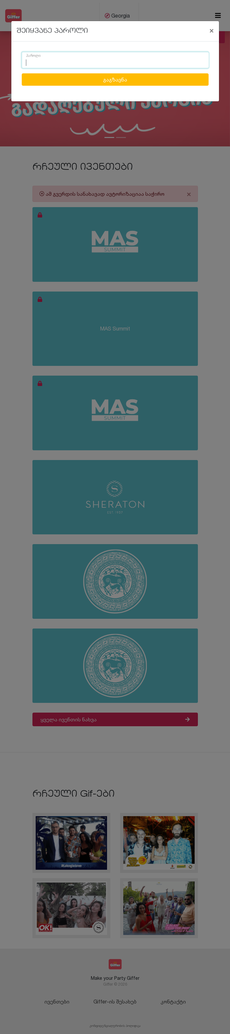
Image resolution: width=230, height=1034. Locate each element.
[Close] (211, 30)
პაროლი (33, 56)
